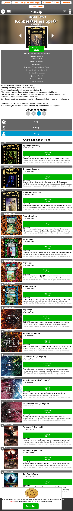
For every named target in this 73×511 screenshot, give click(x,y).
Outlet (15, 3)
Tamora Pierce (36, 16)
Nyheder (6, 3)
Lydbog (36, 133)
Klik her (12, 501)
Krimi (56, 3)
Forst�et (30, 506)
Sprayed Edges (36, 6)
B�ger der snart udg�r (30, 3)
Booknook (66, 3)
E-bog (36, 127)
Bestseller (47, 3)
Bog (36, 122)
